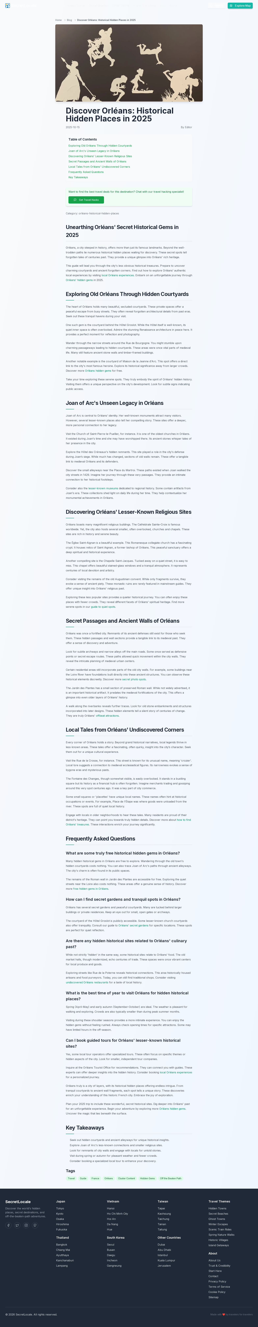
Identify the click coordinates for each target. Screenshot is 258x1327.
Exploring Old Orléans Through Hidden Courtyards (100, 145)
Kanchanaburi (65, 1260)
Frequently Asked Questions (86, 172)
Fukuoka (61, 1229)
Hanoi (110, 1208)
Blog (163, 5)
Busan (111, 1249)
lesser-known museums (103, 488)
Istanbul (163, 1255)
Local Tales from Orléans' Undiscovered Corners (99, 166)
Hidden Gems (147, 1178)
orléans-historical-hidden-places (99, 213)
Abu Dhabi (164, 1249)
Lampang (62, 1265)
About (173, 5)
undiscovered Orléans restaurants (87, 982)
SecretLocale (21, 5)
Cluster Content (126, 1178)
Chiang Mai (63, 1249)
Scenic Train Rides (144, 5)
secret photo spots (134, 679)
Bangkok (61, 1244)
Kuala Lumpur (166, 1260)
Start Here (215, 1271)
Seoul (110, 1244)
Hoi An (111, 1219)
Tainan (162, 1224)
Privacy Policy (217, 1281)
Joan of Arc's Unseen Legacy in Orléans (94, 151)
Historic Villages (218, 1240)
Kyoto (59, 1213)
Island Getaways (218, 1245)
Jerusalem (164, 1265)
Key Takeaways (78, 177)
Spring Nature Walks (221, 1234)
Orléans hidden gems (98, 370)
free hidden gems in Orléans (90, 888)
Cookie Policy (216, 1292)
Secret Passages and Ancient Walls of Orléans (97, 161)
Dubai (161, 1244)
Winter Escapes (218, 1224)
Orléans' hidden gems (79, 280)
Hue (109, 1229)
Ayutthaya (62, 1255)
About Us (214, 1260)
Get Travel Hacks (86, 199)
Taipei (161, 1208)
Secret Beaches (98, 5)
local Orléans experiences (118, 275)
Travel (71, 1178)
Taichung (163, 1219)
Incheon (112, 1260)
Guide (83, 1178)
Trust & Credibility (219, 1265)
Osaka (60, 1219)
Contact (213, 1276)
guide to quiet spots (103, 606)
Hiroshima (62, 1224)
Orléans (108, 1178)
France (95, 1178)
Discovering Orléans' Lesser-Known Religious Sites (100, 156)
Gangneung (114, 1265)
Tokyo (60, 1208)
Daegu (111, 1255)
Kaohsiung (164, 1213)
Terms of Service (219, 1286)
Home (58, 20)
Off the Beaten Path (170, 1178)
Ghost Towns (120, 5)
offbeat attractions (107, 715)
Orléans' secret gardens (133, 925)
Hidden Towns (76, 5)
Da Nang (112, 1224)
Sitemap (213, 1297)
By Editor (186, 127)
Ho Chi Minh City (117, 1213)
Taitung (162, 1229)
